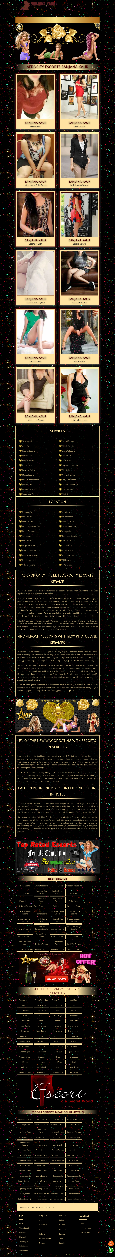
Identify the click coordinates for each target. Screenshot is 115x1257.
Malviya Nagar (25, 1041)
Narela (74, 1062)
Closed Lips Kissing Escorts (25, 920)
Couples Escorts (41, 949)
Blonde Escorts (68, 446)
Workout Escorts (57, 1155)
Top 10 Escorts (41, 1119)
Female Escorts (41, 1145)
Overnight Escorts (57, 929)
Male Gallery (67, 470)
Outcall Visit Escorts (25, 949)
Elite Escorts (27, 517)
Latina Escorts (41, 1181)
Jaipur (41, 1229)
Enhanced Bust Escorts (41, 892)
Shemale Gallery (68, 489)
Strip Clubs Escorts (58, 1165)
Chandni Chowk (74, 1026)
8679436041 (86, 1232)
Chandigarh (23, 1242)
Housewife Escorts (74, 1199)
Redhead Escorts (25, 906)
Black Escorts (58, 1176)
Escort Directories (41, 1124)
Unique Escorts (74, 1137)
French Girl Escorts (29, 555)
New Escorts (27, 512)
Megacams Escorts (74, 1155)
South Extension (41, 1000)
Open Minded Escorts (30, 480)
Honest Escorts (41, 1171)
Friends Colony (74, 1031)
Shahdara (57, 1021)
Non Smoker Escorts (57, 899)
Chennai (22, 1237)
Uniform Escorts (41, 944)
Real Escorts (57, 1171)
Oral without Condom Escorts (41, 927)
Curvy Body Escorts (69, 536)
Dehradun (43, 1225)
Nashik (62, 1225)
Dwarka (58, 1010)
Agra (21, 1223)
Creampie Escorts (74, 1176)
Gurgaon (41, 1057)
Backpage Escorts (74, 1132)
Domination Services (70, 465)
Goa (40, 1220)
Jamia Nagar (57, 1031)
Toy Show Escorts (57, 936)
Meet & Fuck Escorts (41, 1131)
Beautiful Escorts (74, 949)
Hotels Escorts (25, 1165)
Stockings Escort (41, 1189)
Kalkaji (41, 1021)
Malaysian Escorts (41, 1155)
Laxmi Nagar (57, 1015)
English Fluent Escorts (57, 892)
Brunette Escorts (68, 451)
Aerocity (58, 1026)
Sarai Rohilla (25, 1026)
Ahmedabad (24, 1228)
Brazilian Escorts (28, 451)
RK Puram (74, 1072)
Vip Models (66, 531)
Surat (61, 1238)
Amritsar (22, 1232)
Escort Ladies (74, 1165)
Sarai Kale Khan (25, 1046)
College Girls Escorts (74, 886)
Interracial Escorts (25, 1181)
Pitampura (58, 1005)
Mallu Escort (74, 1189)
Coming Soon (86, 1228)
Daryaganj (25, 1031)
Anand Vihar (41, 1072)
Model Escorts (67, 494)
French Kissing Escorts (41, 920)
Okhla (58, 1067)
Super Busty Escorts (41, 906)
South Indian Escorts (58, 1187)
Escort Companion (41, 1160)
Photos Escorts (28, 521)
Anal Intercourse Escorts (57, 912)
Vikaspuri (57, 1041)
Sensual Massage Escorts (74, 920)
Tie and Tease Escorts (41, 935)
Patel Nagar (74, 1021)
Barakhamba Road (74, 1046)
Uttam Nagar (74, 1067)
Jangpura (74, 1041)
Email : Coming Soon (25, 16)
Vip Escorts (66, 512)
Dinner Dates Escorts (58, 920)
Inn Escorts (41, 1165)
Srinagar (62, 1234)
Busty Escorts (27, 455)
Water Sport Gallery (29, 494)
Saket (25, 1015)
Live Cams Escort (25, 1132)
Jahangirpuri (74, 1052)
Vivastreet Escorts (25, 1137)
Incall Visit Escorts (74, 944)
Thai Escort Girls (68, 555)
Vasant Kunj (73, 1010)
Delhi (83, 1223)
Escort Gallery (74, 1171)
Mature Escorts (28, 475)
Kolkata (42, 1234)
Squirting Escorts (25, 1189)
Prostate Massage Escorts (74, 927)
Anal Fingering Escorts (25, 912)
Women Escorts (68, 521)
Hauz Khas (25, 1005)
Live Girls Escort (74, 1124)
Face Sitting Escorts (74, 906)
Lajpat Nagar (41, 1005)
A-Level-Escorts (68, 441)
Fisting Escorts (41, 914)
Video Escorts (58, 1119)
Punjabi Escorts (68, 545)
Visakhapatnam (45, 1238)
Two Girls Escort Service (25, 943)
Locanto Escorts (58, 1132)
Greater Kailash (25, 1057)
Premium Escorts (57, 1194)
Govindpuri (41, 1067)
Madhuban (58, 1036)
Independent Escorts (25, 1143)
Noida (57, 1057)
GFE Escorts (26, 536)
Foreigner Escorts (69, 550)
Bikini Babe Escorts (41, 1194)
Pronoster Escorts (74, 1119)
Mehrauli (25, 1010)
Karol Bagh (74, 1000)
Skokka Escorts (41, 1137)
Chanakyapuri (25, 1052)
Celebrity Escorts (28, 565)
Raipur (61, 1220)
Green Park (25, 1021)
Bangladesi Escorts (29, 550)
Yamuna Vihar (57, 1072)
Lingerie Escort (57, 1181)
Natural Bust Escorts (41, 899)
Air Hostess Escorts (57, 1199)
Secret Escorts (57, 1137)
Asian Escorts (27, 446)
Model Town (57, 1062)
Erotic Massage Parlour (31, 526)
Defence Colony (25, 1072)
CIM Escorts (66, 455)
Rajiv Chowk (41, 1046)
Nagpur (42, 1243)
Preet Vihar (74, 1015)
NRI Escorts (66, 560)
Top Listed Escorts (58, 1160)
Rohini (74, 1005)
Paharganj (41, 1036)
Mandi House (58, 1046)
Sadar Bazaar (41, 1031)
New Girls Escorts (68, 475)
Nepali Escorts (25, 1155)
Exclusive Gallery (28, 470)
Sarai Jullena (41, 1052)
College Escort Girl (25, 1199)
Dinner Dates (27, 465)
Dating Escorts (25, 1124)
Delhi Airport (41, 1041)
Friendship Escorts (25, 1150)
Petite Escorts (27, 484)
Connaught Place (25, 1000)
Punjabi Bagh (74, 1036)
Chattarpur (57, 1052)
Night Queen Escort (25, 1119)
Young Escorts (67, 517)
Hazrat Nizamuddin (25, 1067)
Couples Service (28, 460)
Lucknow (62, 1215)
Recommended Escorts (71, 484)
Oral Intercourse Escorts (74, 912)
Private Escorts (28, 531)
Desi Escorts (67, 541)
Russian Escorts (28, 489)
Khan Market (25, 1036)
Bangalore (43, 1215)
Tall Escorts (57, 906)
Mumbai (62, 1229)
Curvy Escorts (67, 460)
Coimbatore (23, 1246)
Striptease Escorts (25, 936)
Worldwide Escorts (25, 1160)
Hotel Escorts (67, 565)
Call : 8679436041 (24, 12)
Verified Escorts (74, 1194)
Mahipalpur (41, 1062)
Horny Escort (25, 1194)
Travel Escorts (74, 936)
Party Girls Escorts (69, 480)
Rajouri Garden (57, 1000)
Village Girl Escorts (29, 545)
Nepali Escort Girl (28, 560)
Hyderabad (23, 1251)
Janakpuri (41, 1015)
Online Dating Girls (69, 526)
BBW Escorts (25, 886)
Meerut (25, 1062)
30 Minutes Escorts (29, 441)
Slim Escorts (27, 541)
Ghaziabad (74, 1057)
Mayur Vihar (41, 1010)
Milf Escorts (74, 893)
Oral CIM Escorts (25, 929)
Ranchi (62, 1243)
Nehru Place (41, 1026)
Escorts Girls (57, 1145)
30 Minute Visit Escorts (57, 943)
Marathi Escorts (74, 1150)
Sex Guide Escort (57, 1124)
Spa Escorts (74, 1145)
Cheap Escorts (25, 1176)
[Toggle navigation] (20, 20)
